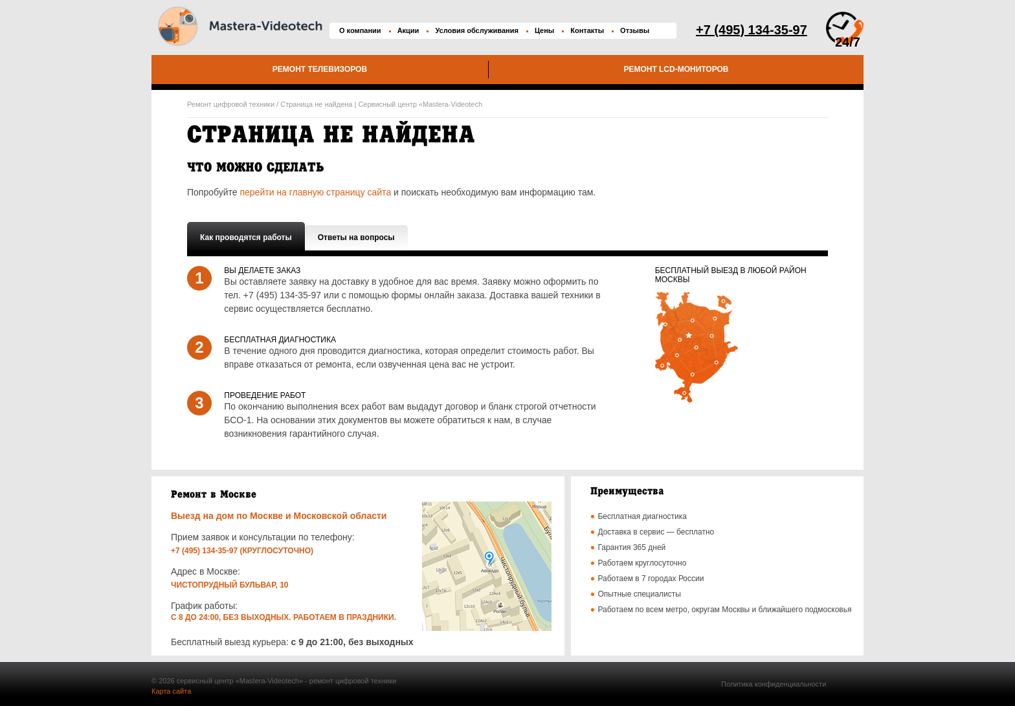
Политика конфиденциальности (773, 684)
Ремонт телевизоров (320, 69)
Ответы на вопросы (356, 237)
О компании (360, 30)
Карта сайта (171, 691)
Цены (544, 30)
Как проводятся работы (246, 237)
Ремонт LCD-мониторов (675, 69)
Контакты (587, 30)
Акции (408, 30)
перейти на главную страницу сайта (315, 192)
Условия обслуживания (477, 30)
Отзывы (634, 30)
